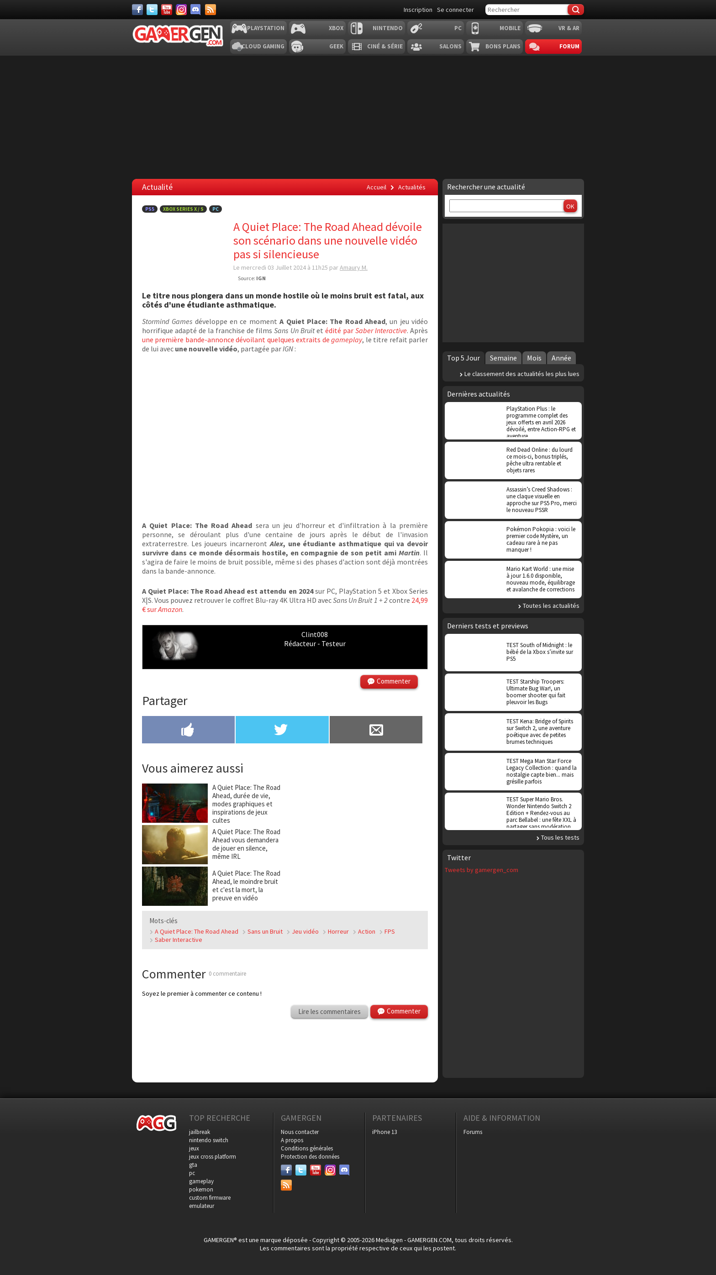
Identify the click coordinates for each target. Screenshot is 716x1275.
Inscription (418, 9)
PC (458, 28)
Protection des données (310, 1156)
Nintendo (388, 28)
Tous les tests (560, 837)
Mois (534, 357)
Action (366, 931)
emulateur (201, 1206)
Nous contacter (300, 1132)
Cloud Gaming (263, 46)
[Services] (210, 9)
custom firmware (210, 1198)
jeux (194, 1148)
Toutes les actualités (551, 605)
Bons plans (503, 46)
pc (192, 1173)
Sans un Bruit (265, 931)
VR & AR (568, 28)
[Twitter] (152, 9)
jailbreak (199, 1132)
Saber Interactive (178, 939)
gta (193, 1165)
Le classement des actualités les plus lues (521, 374)
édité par (366, 330)
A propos (292, 1140)
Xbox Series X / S (183, 209)
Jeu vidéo (305, 931)
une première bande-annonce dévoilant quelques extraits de (252, 339)
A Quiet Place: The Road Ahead (196, 931)
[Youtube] (166, 9)
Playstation (265, 28)
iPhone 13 (384, 1132)
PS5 (149, 209)
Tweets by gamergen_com (481, 870)
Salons (450, 46)
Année (561, 357)
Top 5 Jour (463, 357)
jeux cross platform (212, 1156)
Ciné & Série (385, 46)
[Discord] (195, 9)
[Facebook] (137, 9)
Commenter (394, 681)
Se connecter (455, 9)
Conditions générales (307, 1148)
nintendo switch (208, 1140)
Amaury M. (354, 267)
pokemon (201, 1189)
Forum (569, 46)
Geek (336, 46)
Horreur (338, 931)
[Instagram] (181, 9)
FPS (389, 931)
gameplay (201, 1181)
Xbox (336, 28)
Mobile (510, 28)
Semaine (503, 357)
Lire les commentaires (329, 1011)
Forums (472, 1132)
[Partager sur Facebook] (188, 730)
